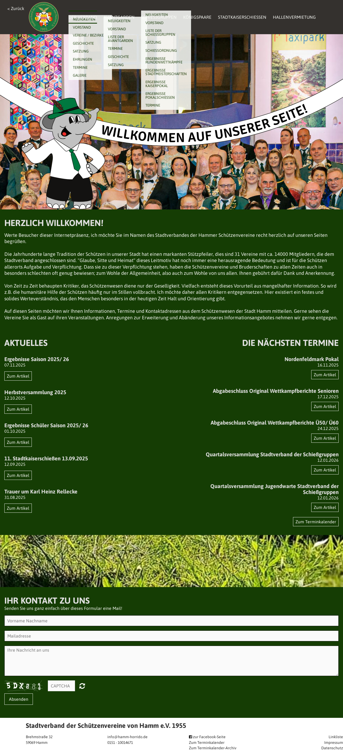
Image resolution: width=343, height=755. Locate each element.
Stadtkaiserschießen (242, 17)
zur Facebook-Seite (209, 737)
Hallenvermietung (294, 17)
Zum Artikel (18, 376)
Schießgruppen (159, 17)
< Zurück (15, 8)
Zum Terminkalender (315, 521)
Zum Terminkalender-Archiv (212, 748)
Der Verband (82, 17)
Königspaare (197, 17)
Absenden (18, 699)
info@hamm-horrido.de (127, 737)
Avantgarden (119, 17)
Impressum (333, 742)
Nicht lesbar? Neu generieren (82, 686)
